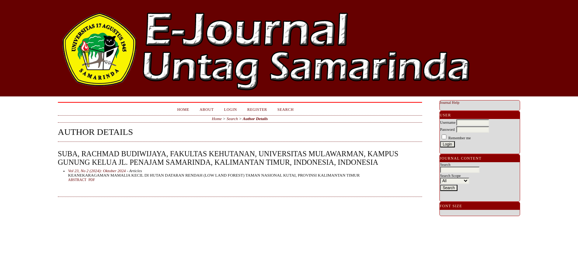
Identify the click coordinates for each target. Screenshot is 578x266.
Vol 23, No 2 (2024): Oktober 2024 (97, 170)
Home (183, 110)
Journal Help (449, 102)
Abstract (77, 180)
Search (286, 110)
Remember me (459, 138)
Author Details (255, 118)
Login (230, 110)
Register (257, 110)
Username (448, 122)
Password (447, 129)
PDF (91, 180)
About (206, 110)
